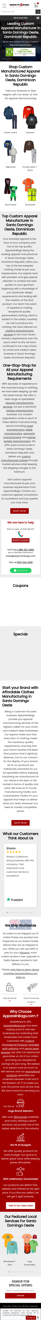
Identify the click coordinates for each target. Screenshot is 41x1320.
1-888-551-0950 (24, 51)
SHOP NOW (19, 511)
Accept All (31, 1318)
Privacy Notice (7, 1306)
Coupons (20, 585)
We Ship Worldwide (20, 925)
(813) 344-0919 (25, 562)
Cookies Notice (34, 1306)
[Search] (38, 12)
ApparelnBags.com (14, 1025)
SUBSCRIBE (20, 1296)
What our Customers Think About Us (20, 836)
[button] (7, 912)
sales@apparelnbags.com (21, 555)
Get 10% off (9, 1106)
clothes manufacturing (19, 410)
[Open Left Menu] (4, 5)
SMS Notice (25, 1306)
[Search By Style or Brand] (18, 12)
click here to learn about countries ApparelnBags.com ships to (21, 973)
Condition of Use (16, 1306)
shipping (24, 952)
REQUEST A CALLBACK (20, 540)
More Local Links (20, 18)
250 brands (20, 1117)
